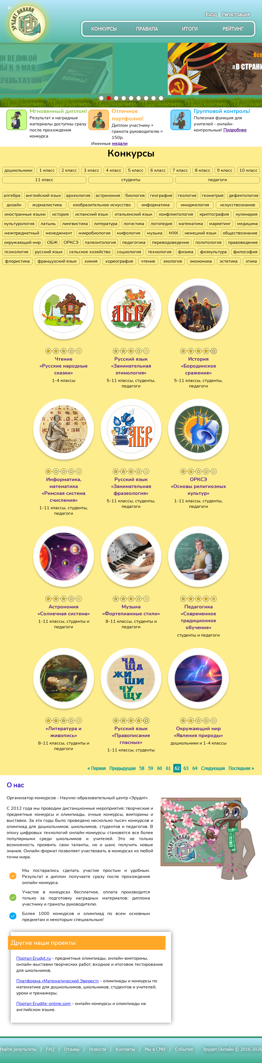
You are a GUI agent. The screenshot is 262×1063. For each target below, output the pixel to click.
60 (159, 768)
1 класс (47, 170)
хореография (119, 261)
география (161, 195)
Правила (147, 28)
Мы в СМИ (155, 1049)
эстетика (229, 261)
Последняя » (241, 768)
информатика (156, 205)
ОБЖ (52, 242)
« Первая (96, 768)
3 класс (91, 170)
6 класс (158, 170)
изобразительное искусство (102, 205)
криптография (214, 214)
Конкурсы (104, 28)
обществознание (240, 233)
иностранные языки (25, 214)
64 (194, 768)
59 (150, 768)
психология (16, 252)
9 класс (224, 170)
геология (187, 195)
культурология (19, 224)
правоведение (243, 242)
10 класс (248, 170)
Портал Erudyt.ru (33, 958)
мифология (128, 233)
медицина (247, 224)
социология (129, 252)
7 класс (180, 170)
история (60, 214)
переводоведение (170, 242)
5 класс (135, 170)
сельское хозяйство (90, 252)
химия (91, 261)
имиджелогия (195, 205)
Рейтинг (232, 28)
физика (185, 252)
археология (78, 195)
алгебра (12, 195)
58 (141, 768)
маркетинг (220, 224)
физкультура (213, 252)
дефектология (243, 195)
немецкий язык (200, 233)
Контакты (125, 1049)
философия (245, 252)
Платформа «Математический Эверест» (57, 981)
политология (208, 242)
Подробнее (235, 130)
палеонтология (100, 242)
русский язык (48, 252)
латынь (48, 224)
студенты (130, 180)
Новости (97, 1049)
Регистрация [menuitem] (236, 14)
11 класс (44, 180)
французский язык (57, 261)
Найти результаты (18, 1049)
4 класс (113, 170)
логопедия (161, 224)
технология (160, 252)
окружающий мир (22, 242)
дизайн (14, 205)
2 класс (69, 170)
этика (251, 261)
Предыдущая (122, 768)
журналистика (47, 205)
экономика (201, 261)
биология (135, 195)
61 (168, 768)
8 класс (202, 170)
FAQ (50, 1049)
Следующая (213, 768)
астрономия (108, 195)
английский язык (43, 195)
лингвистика (75, 224)
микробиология (94, 233)
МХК (173, 233)
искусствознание (237, 205)
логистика (134, 224)
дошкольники (18, 170)
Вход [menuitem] (211, 14)
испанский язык (91, 214)
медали (119, 144)
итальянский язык (133, 214)
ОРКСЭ (71, 242)
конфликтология (176, 214)
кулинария (247, 214)
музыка (155, 233)
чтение (148, 261)
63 (186, 768)
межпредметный (21, 233)
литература (105, 224)
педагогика (134, 242)
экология (172, 261)
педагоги (217, 180)
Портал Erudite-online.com (43, 1004)
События (184, 1049)
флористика (17, 261)
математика (191, 224)
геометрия (213, 195)
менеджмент (59, 233)
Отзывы (71, 1049)
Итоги (190, 28)
